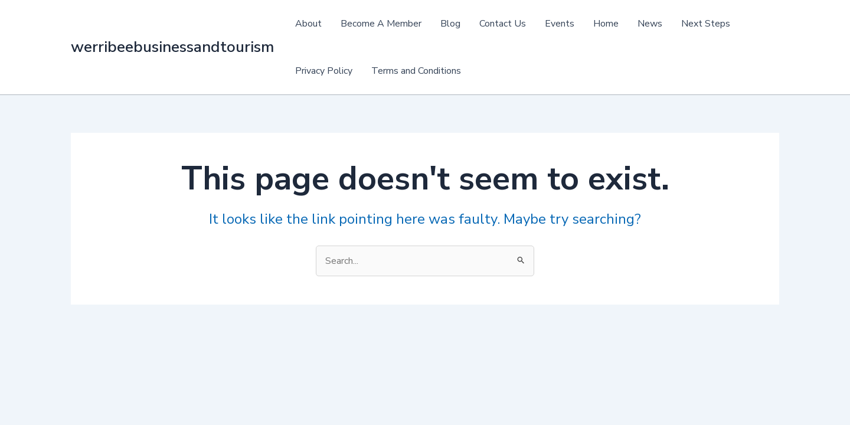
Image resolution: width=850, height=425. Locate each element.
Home (606, 23)
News (650, 23)
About (308, 23)
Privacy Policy (323, 70)
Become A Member (381, 23)
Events (559, 23)
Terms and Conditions (416, 70)
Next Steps (705, 23)
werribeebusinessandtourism (172, 47)
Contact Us (502, 23)
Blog (450, 23)
